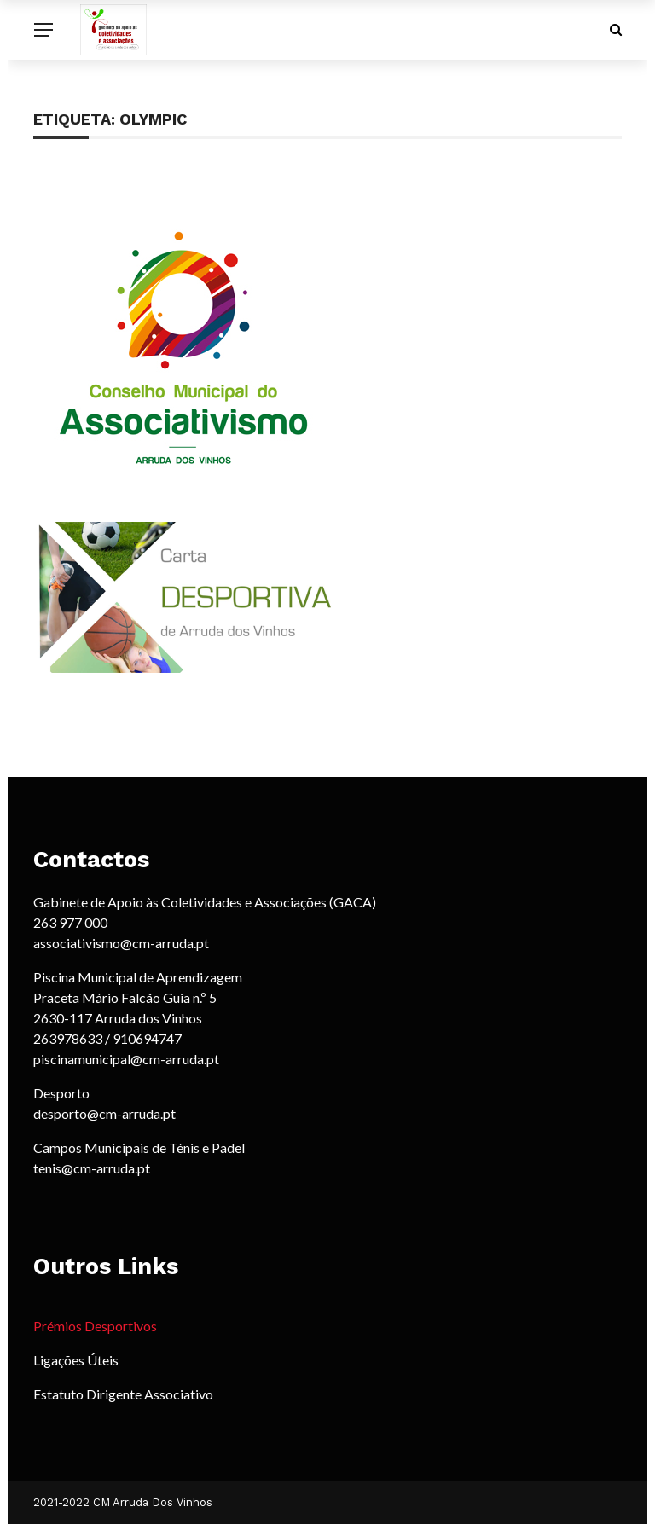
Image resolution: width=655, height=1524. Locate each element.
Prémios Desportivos (95, 1326)
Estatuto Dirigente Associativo (123, 1394)
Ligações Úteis (76, 1360)
